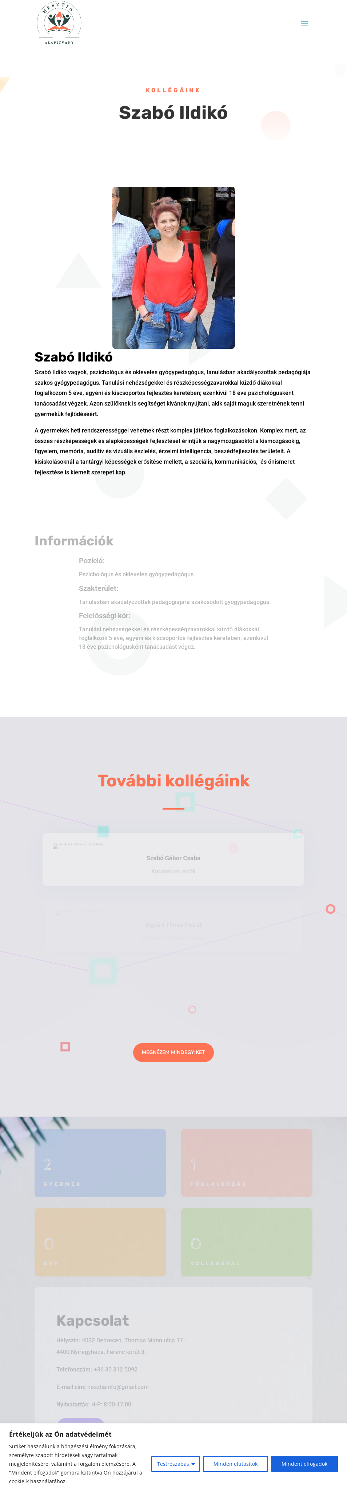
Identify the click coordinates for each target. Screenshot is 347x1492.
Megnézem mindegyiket (173, 1052)
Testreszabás (173, 1463)
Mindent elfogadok (304, 1463)
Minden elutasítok (236, 1463)
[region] (173, 1457)
